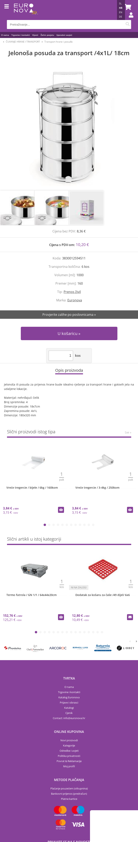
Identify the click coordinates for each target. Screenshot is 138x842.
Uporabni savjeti (64, 35)
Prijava (129, 19)
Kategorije (69, 745)
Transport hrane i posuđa (58, 41)
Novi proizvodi (69, 740)
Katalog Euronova (69, 697)
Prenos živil (72, 292)
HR (120, 8)
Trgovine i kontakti (20, 35)
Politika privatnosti (69, 756)
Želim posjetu (47, 35)
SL (120, 3)
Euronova (74, 300)
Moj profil (69, 766)
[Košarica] (127, 7)
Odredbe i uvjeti (69, 750)
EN (120, 12)
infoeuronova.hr (74, 718)
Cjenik (69, 713)
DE (120, 16)
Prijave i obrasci (69, 702)
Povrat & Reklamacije (69, 761)
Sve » (128, 432)
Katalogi (69, 707)
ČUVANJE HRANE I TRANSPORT (23, 41)
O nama (5, 35)
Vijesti (35, 35)
